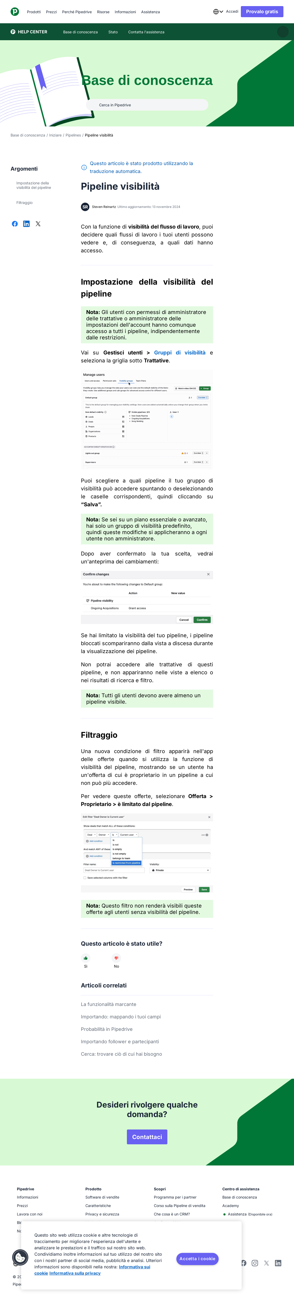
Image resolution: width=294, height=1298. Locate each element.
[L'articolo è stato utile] (85, 958)
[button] (20, 1257)
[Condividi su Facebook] (15, 224)
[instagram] (255, 1265)
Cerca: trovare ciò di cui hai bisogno (121, 1054)
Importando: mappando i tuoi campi (121, 1016)
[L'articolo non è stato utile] (116, 958)
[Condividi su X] (38, 224)
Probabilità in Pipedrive (107, 1029)
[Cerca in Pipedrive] (147, 105)
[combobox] (218, 11)
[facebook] (243, 1265)
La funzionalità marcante (108, 1004)
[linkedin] (278, 1264)
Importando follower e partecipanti (120, 1041)
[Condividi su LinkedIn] (26, 224)
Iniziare (55, 135)
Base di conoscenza (28, 135)
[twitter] (266, 1265)
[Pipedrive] (15, 11)
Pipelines (73, 135)
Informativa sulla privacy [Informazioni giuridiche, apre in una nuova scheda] (75, 1273)
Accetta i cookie (197, 1258)
